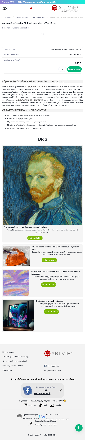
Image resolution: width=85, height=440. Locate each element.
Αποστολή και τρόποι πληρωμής (15, 357)
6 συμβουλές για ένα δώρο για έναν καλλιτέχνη (25, 227)
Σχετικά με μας (8, 352)
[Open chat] (79, 428)
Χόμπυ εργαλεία (22, 17)
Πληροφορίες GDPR (52, 370)
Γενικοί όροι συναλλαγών (12, 366)
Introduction (8, 17)
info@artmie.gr (54, 366)
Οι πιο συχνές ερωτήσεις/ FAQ (14, 361)
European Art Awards (52, 415)
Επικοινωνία (7, 370)
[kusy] (62, 69)
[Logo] (65, 8)
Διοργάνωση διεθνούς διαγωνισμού (57, 419)
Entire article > (35, 238)
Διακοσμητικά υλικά (38, 17)
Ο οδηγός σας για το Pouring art (49, 301)
